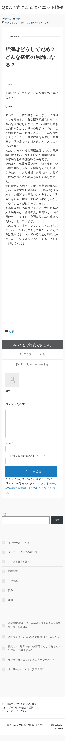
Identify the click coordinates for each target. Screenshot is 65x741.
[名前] (29, 454)
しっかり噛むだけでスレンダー (17, 716)
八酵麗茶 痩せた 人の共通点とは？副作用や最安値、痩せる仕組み (34, 630)
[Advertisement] (32, 282)
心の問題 (13, 586)
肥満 (11, 331)
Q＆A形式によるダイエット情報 (32, 7)
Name (8, 449)
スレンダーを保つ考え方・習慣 (17, 713)
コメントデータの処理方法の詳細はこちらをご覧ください (31, 493)
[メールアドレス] (29, 467)
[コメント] (31, 426)
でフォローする (32, 354)
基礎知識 (13, 576)
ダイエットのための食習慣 (22, 557)
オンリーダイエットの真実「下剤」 (27, 674)
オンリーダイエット (19, 548)
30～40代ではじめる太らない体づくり (21, 709)
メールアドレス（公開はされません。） (24, 461)
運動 (10, 605)
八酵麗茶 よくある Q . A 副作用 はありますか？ (34, 642)
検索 (4, 519)
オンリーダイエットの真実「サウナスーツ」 (32, 665)
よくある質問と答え (19, 567)
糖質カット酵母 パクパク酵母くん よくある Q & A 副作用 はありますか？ (35, 654)
